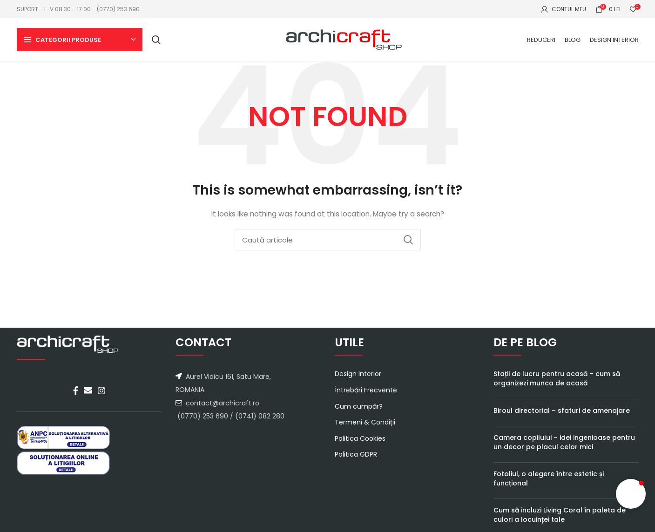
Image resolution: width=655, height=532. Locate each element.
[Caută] (156, 43)
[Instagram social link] (101, 397)
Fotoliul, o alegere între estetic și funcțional (548, 485)
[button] (631, 494)
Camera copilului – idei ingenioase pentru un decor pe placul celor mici (564, 448)
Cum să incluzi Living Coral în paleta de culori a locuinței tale (559, 521)
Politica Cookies (360, 444)
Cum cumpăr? (359, 412)
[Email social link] (88, 397)
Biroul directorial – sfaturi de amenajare (561, 416)
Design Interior (358, 380)
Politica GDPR (356, 461)
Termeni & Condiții (365, 428)
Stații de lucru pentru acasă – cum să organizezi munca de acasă (556, 385)
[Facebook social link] (75, 397)
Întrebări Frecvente (366, 396)
